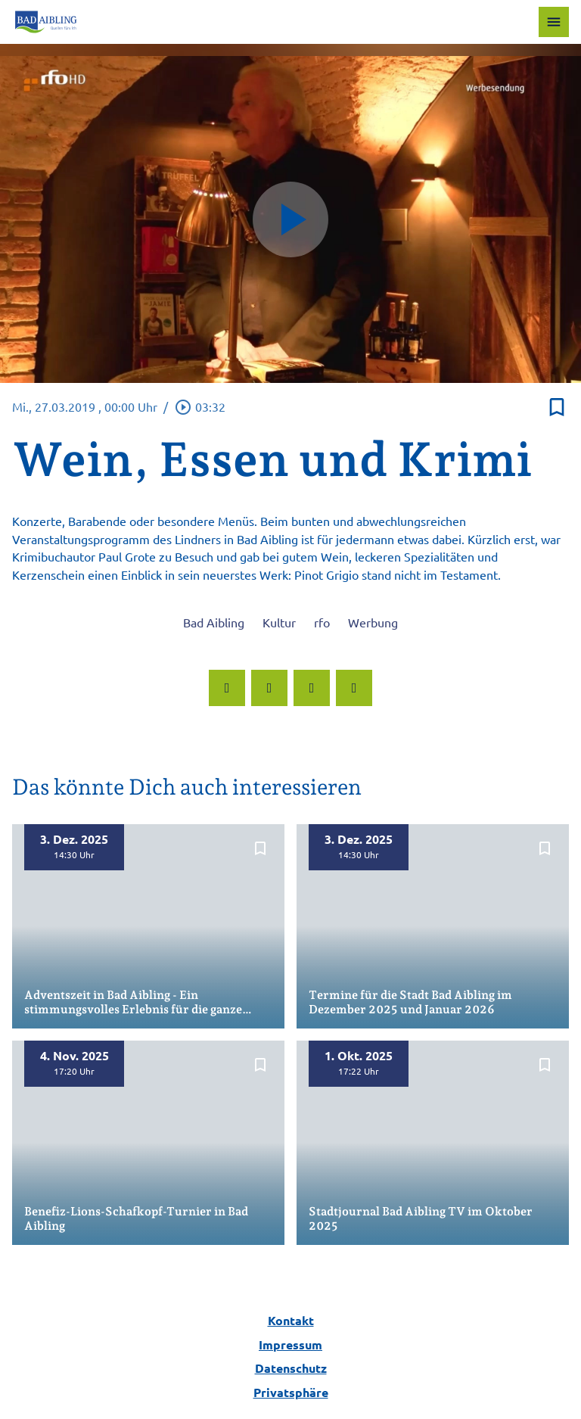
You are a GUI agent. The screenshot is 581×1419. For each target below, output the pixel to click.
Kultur (279, 622)
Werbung (373, 622)
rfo (322, 622)
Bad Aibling (213, 622)
